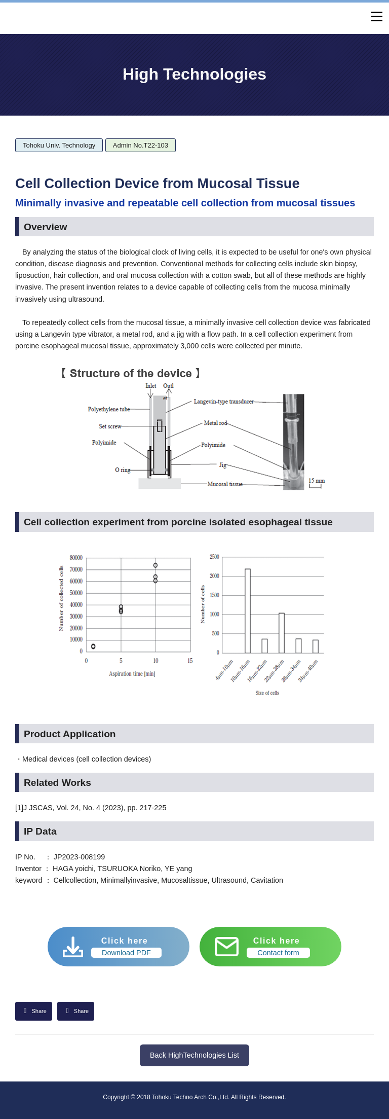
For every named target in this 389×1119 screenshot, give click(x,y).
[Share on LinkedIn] (33, 1011)
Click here (126, 947)
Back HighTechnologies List (194, 1055)
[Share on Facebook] (75, 1011)
